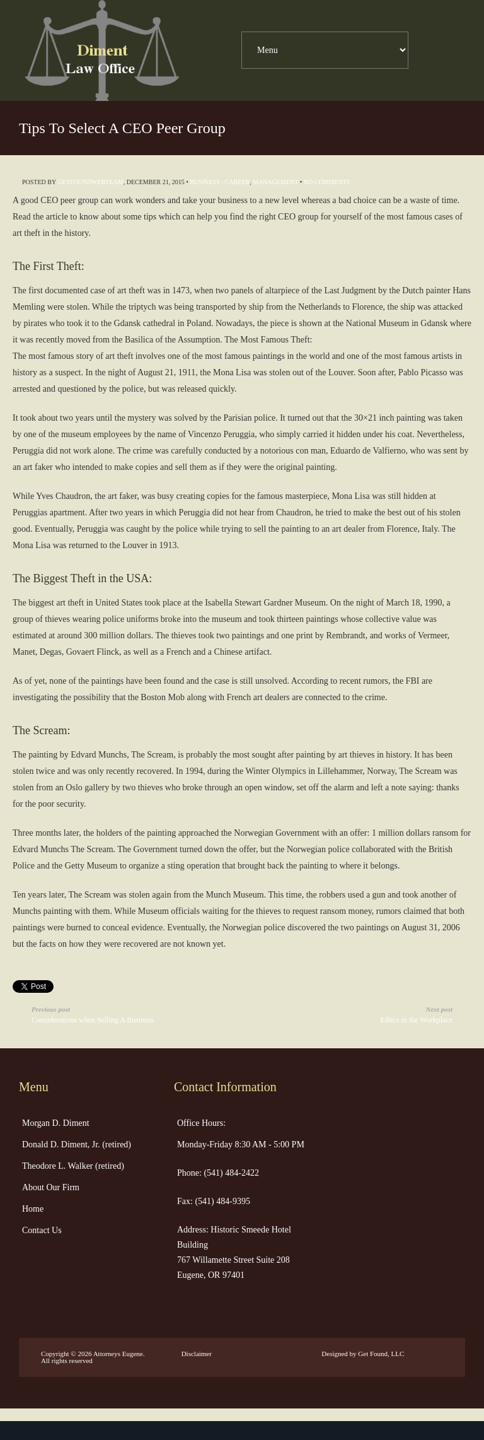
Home (32, 1209)
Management (275, 182)
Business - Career (220, 182)
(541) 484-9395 (221, 1201)
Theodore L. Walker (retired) (73, 1166)
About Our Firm (50, 1187)
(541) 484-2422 (230, 1173)
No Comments (327, 182)
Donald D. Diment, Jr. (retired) (76, 1144)
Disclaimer (197, 1353)
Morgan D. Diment (55, 1123)
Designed (334, 1353)
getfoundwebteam (90, 182)
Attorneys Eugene (118, 1353)
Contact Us (42, 1230)
